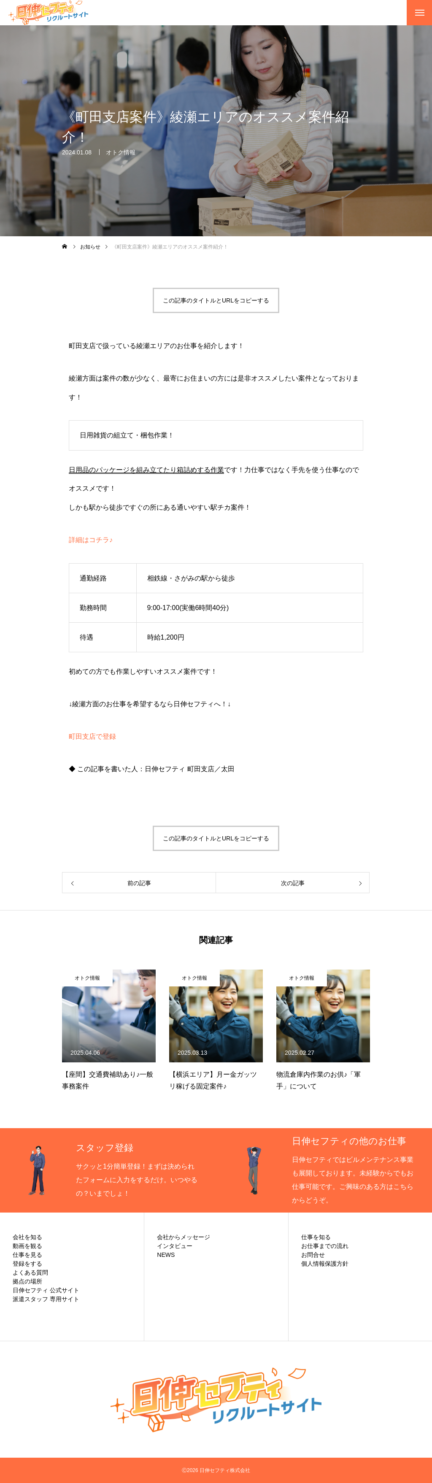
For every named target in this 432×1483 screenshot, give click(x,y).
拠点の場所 (27, 1281)
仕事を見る (27, 1254)
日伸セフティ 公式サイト (46, 1290)
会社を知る (27, 1237)
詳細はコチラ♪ (91, 539)
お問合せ (313, 1254)
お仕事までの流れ (324, 1246)
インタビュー (174, 1246)
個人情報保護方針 (324, 1263)
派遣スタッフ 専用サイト (46, 1299)
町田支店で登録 (92, 736)
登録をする (27, 1263)
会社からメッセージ (183, 1237)
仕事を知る (316, 1237)
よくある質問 (30, 1272)
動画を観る (27, 1246)
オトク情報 (120, 152)
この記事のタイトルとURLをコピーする (216, 300)
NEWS (166, 1254)
